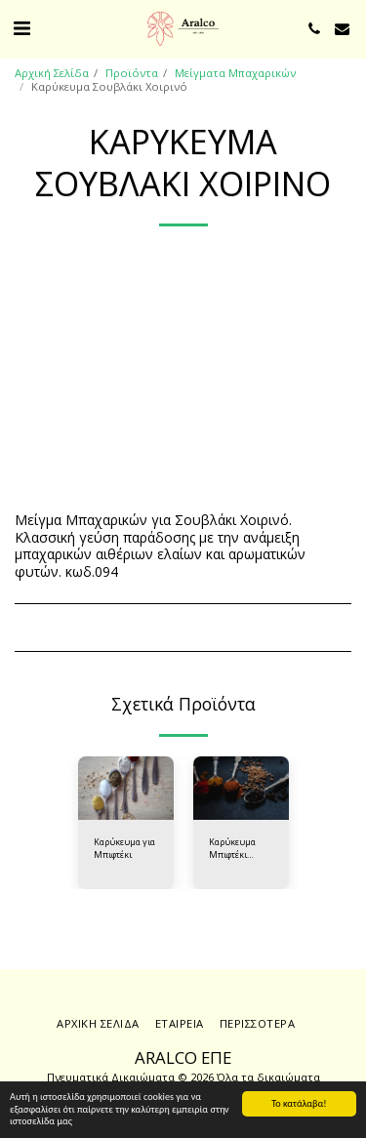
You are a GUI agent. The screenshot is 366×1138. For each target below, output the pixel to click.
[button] (21, 28)
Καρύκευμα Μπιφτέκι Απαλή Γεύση (236, 848)
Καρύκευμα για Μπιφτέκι (124, 848)
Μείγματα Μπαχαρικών (235, 72)
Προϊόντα (131, 72)
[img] (126, 788)
